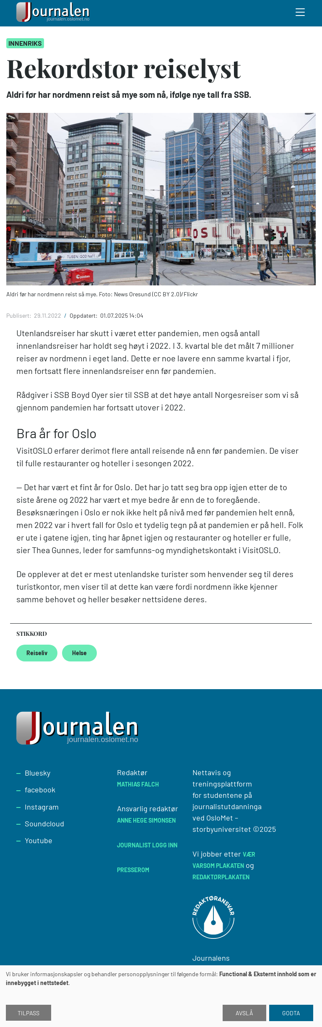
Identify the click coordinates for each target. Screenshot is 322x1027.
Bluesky (37, 772)
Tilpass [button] (28, 1013)
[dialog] (161, 996)
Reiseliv (36, 652)
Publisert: (19, 315)
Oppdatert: (84, 315)
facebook (40, 789)
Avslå (244, 1013)
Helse (79, 652)
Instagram (42, 806)
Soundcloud (44, 823)
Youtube (38, 840)
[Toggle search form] (301, 13)
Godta (291, 1013)
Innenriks (25, 43)
